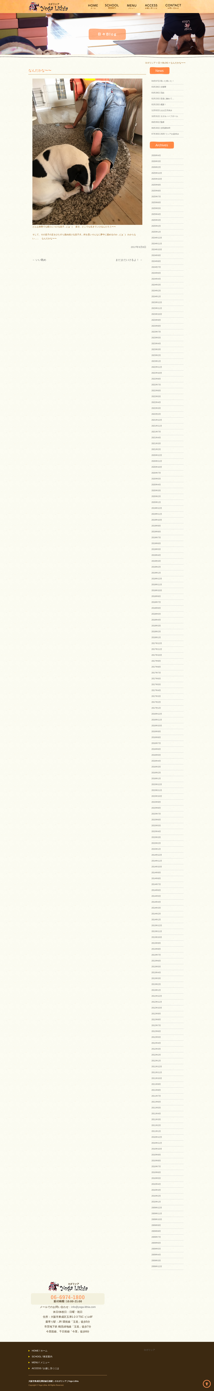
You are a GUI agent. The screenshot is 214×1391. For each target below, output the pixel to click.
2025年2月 (156, 226)
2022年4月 (156, 402)
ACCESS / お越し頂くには (45, 1368)
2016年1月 (156, 778)
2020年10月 (157, 467)
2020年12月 (157, 455)
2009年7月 (156, 1237)
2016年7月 (156, 743)
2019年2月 (156, 567)
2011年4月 (156, 1113)
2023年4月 (156, 343)
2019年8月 (156, 532)
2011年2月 (156, 1125)
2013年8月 (156, 949)
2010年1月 (156, 1202)
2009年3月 (156, 1260)
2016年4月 (156, 761)
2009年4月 (156, 1255)
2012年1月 (156, 1061)
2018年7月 (156, 602)
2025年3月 (156, 220)
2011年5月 (156, 1108)
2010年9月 (156, 1155)
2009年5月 (156, 1249)
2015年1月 (156, 849)
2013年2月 (156, 984)
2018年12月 (157, 579)
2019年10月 (157, 520)
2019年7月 (156, 537)
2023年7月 (156, 332)
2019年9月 (156, 526)
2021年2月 (156, 449)
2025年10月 (157, 179)
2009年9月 (156, 1225)
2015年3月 (156, 837)
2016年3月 (156, 767)
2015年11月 (157, 790)
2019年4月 (156, 555)
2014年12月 (157, 855)
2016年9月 (156, 731)
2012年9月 (156, 1014)
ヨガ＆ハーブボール (165, 116)
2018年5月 (156, 614)
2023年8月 (156, 326)
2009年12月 (157, 1207)
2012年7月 (156, 1025)
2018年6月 (156, 608)
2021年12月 (157, 420)
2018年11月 (157, 584)
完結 (158, 93)
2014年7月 (156, 884)
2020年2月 (156, 496)
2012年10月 (157, 1008)
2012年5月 (156, 1037)
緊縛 (158, 122)
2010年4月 (156, 1184)
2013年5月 (156, 966)
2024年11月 (157, 243)
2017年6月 (156, 678)
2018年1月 (156, 637)
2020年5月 (156, 479)
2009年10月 (157, 1219)
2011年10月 (157, 1078)
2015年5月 (156, 825)
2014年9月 (156, 872)
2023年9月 (156, 320)
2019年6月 (156, 543)
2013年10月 (157, 937)
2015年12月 (157, 784)
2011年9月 (156, 1084)
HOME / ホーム (39, 1350)
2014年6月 (156, 890)
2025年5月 (156, 208)
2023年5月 (156, 338)
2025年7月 (156, 196)
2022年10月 (157, 373)
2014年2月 (156, 914)
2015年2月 (156, 843)
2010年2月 (156, 1196)
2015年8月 (156, 808)
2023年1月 (156, 361)
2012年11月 (157, 1002)
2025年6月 (156, 202)
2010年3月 (156, 1190)
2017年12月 (157, 643)
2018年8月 (156, 596)
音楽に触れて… (163, 98)
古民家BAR (161, 128)
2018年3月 (156, 626)
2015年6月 (156, 820)
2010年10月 (157, 1149)
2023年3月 (156, 349)
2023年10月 (157, 314)
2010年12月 (157, 1137)
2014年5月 (156, 896)
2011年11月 (157, 1072)
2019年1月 (156, 573)
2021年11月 (157, 426)
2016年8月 (156, 737)
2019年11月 (157, 514)
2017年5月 (156, 684)
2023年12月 (157, 302)
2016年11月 (157, 720)
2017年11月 (157, 649)
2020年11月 (157, 461)
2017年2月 (156, 702)
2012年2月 (156, 1055)
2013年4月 (156, 972)
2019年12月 (157, 508)
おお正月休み (162, 110)
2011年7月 (156, 1096)
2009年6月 (156, 1243)
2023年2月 (156, 355)
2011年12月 (157, 1066)
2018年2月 (156, 631)
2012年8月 (156, 1019)
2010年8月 (156, 1160)
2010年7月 (156, 1166)
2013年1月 (156, 990)
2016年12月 (157, 714)
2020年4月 (156, 484)
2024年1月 (156, 296)
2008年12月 (157, 1266)
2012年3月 (156, 1049)
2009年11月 (157, 1213)
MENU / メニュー (41, 1362)
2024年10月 (157, 249)
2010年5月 (156, 1178)
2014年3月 (156, 908)
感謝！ (159, 104)
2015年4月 (156, 831)
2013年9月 (156, 943)
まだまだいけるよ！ (129, 259)
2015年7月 (156, 814)
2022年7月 (156, 385)
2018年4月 (156, 620)
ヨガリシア (149, 1350)
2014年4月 (156, 902)
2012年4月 (156, 1043)
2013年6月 (156, 961)
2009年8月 (156, 1231)
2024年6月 (156, 273)
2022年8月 (156, 379)
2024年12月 (157, 238)
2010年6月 (156, 1172)
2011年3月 (156, 1119)
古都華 (159, 87)
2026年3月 (156, 161)
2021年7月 (156, 432)
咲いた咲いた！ (163, 81)
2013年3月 (156, 978)
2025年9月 (156, 185)
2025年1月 (156, 232)
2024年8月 (156, 261)
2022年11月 (157, 367)
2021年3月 (156, 443)
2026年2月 (156, 167)
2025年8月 (156, 191)
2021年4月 (156, 437)
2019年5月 (156, 549)
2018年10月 (157, 590)
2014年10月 (157, 867)
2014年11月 (157, 861)
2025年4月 (156, 214)
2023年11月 (157, 308)
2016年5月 (156, 755)
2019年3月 (156, 561)
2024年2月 (156, 290)
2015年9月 (156, 802)
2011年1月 (156, 1131)
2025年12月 (157, 173)
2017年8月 (156, 667)
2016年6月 (156, 749)
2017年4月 (156, 690)
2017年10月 (157, 655)
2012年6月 (156, 1031)
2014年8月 (156, 878)
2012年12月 (157, 996)
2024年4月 (156, 279)
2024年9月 (156, 255)
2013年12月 (157, 925)
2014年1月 (156, 919)
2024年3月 (156, 285)
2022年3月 (156, 408)
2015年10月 (157, 796)
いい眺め (39, 259)
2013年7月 (156, 955)
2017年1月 (156, 708)
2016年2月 (156, 773)
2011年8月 (156, 1090)
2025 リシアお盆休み (165, 134)
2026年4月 (156, 155)
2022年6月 (156, 390)
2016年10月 (157, 725)
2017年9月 (156, 661)
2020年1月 (156, 502)
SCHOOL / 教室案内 (42, 1356)
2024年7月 (156, 267)
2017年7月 (156, 673)
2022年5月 (156, 396)
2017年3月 (156, 696)
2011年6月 (156, 1102)
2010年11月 (157, 1143)
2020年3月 (156, 490)
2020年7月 (156, 473)
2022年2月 (156, 414)
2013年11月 (157, 931)
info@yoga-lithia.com (83, 1307)
